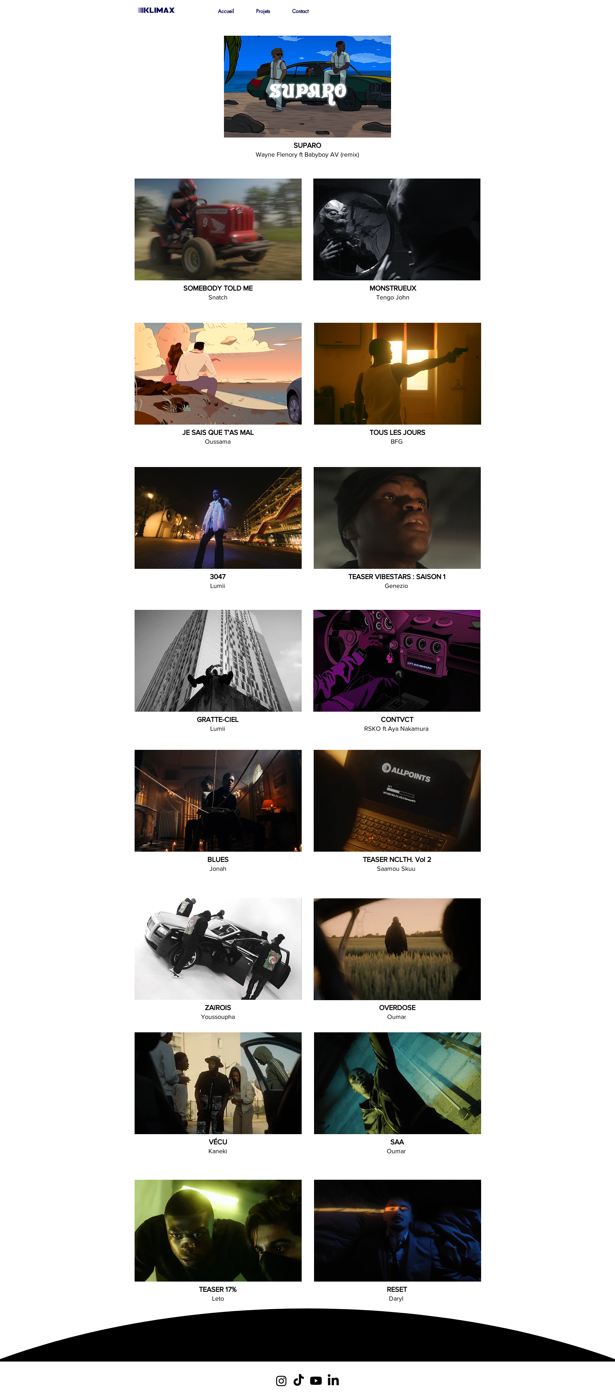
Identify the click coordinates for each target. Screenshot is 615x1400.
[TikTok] (299, 1381)
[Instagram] (281, 1381)
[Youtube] (316, 1381)
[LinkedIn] (333, 1381)
